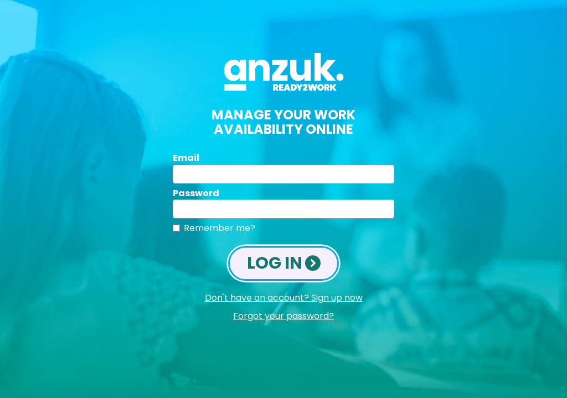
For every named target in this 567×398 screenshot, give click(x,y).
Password (196, 193)
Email (186, 157)
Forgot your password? (283, 316)
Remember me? (219, 228)
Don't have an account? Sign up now (284, 298)
